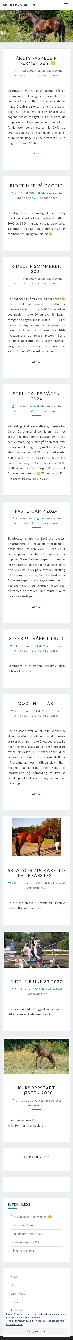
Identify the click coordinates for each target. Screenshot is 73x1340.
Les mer (38, 153)
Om (13, 1285)
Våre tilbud (18, 1293)
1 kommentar (46, 197)
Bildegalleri (18, 1310)
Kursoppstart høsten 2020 (36, 1090)
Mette (53, 882)
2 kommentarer (47, 715)
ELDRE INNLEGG (36, 1157)
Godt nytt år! (36, 703)
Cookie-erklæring (14, 1324)
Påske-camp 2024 (36, 510)
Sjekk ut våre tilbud (36, 638)
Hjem (14, 1276)
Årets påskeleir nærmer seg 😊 (36, 60)
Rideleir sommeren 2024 (36, 269)
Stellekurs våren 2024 (36, 396)
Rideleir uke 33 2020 (36, 981)
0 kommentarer (47, 75)
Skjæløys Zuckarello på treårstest (36, 873)
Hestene (16, 1302)
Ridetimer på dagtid (36, 185)
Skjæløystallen (19, 4)
